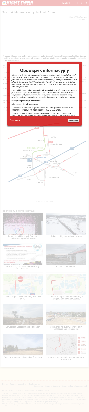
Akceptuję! (73, 120)
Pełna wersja (15, 120)
